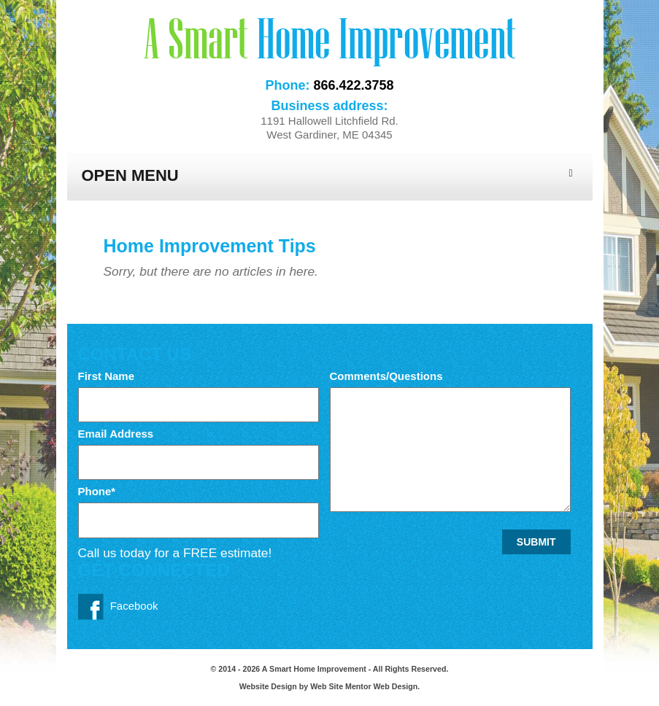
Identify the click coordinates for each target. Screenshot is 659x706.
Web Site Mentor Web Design (363, 686)
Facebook (118, 607)
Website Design (269, 686)
